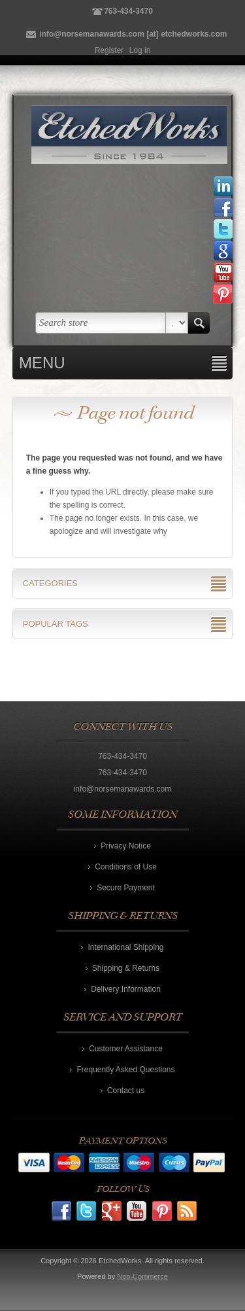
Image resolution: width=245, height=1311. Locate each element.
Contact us (125, 1090)
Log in (140, 50)
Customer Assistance (126, 1048)
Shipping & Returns (125, 968)
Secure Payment (126, 887)
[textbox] (100, 323)
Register (109, 50)
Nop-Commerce (142, 1276)
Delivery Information (126, 989)
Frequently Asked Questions (125, 1069)
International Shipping (125, 947)
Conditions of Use (126, 866)
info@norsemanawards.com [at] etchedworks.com (133, 34)
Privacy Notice (126, 845)
